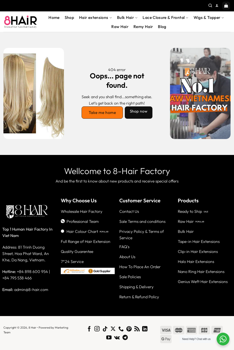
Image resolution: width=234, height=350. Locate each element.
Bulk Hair (127, 17)
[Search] (210, 5)
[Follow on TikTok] (105, 329)
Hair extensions (95, 17)
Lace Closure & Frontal (165, 17)
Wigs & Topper (209, 17)
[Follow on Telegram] (125, 338)
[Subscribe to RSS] (136, 329)
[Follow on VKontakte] (117, 338)
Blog (162, 26)
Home (53, 17)
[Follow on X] (113, 329)
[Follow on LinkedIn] (144, 329)
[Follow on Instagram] (97, 329)
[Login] (216, 6)
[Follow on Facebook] (89, 329)
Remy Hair (143, 26)
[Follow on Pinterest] (129, 329)
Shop (69, 17)
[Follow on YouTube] (109, 338)
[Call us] (121, 329)
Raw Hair (119, 26)
